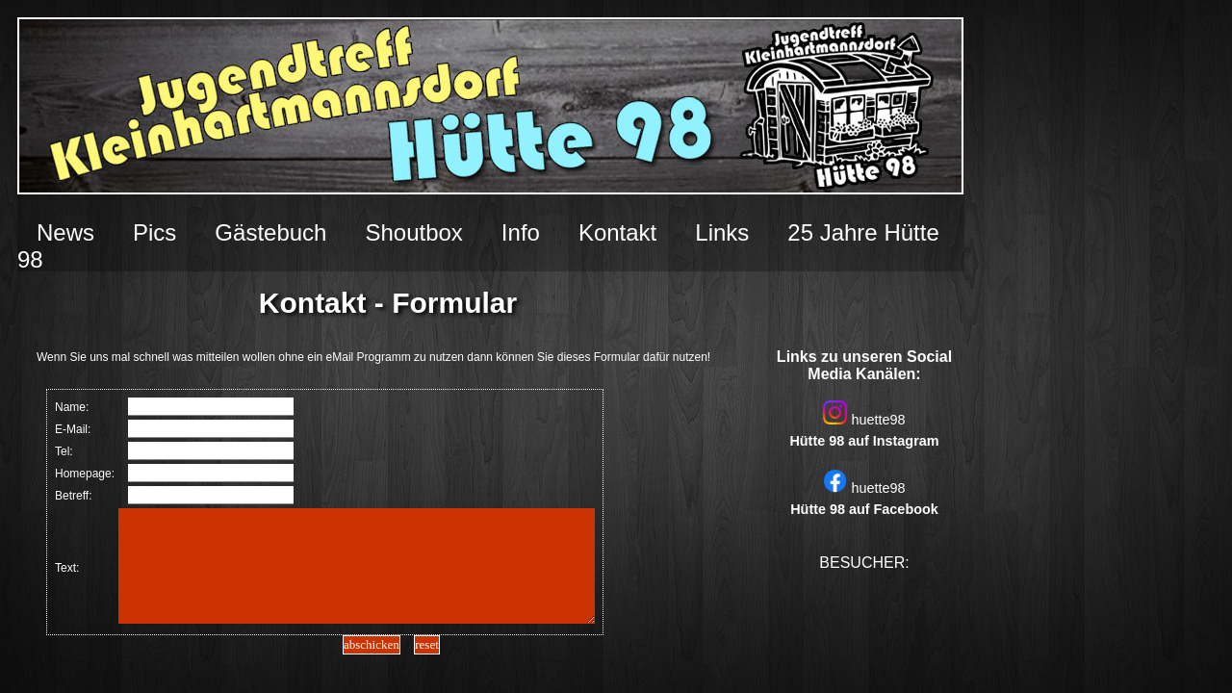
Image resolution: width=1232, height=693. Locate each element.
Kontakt (617, 232)
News (65, 232)
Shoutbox (413, 232)
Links (722, 232)
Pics (154, 232)
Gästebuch (270, 232)
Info (520, 232)
